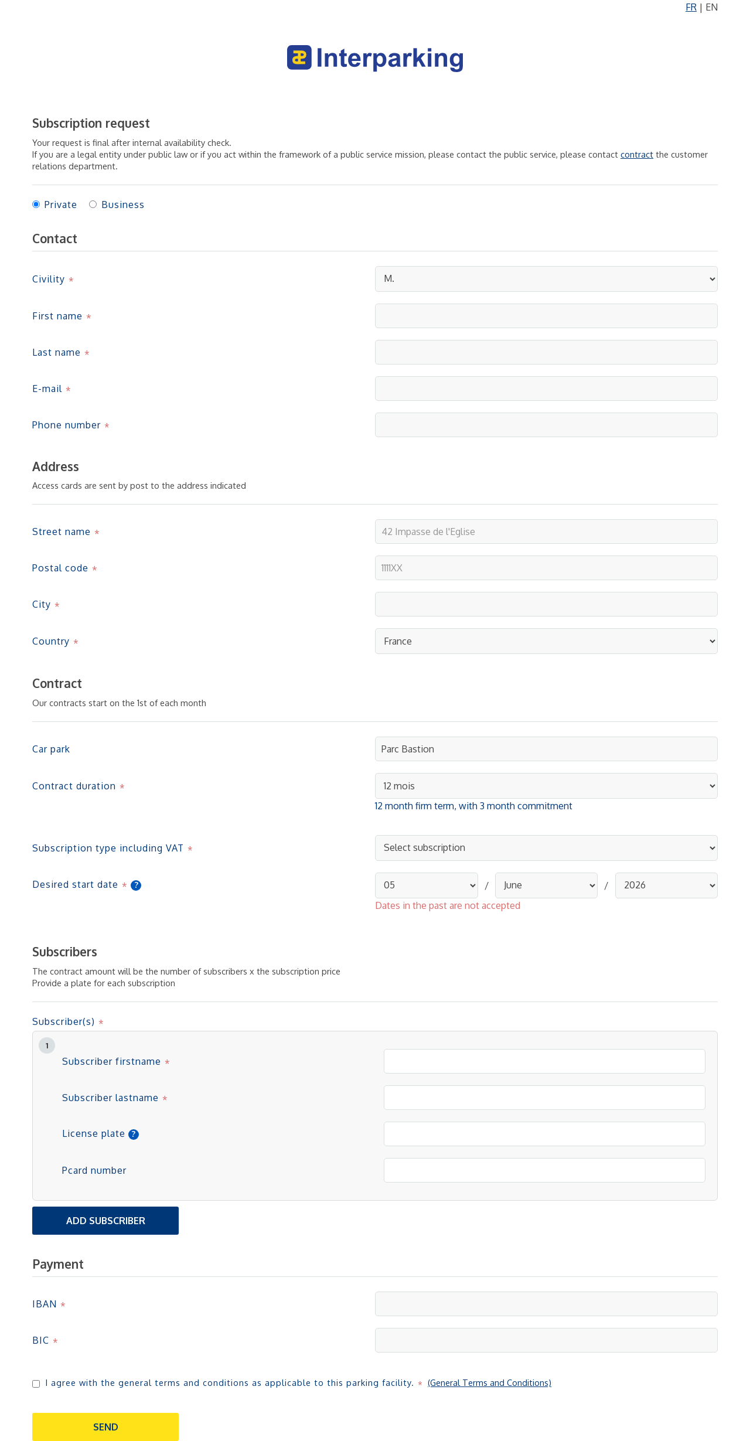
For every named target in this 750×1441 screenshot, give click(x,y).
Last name (56, 352)
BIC (40, 1340)
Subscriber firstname (111, 1061)
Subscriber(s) (63, 1021)
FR (691, 7)
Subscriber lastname (110, 1097)
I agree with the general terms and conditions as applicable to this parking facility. (230, 1382)
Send (105, 1427)
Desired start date (75, 884)
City (41, 604)
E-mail (47, 388)
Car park (51, 749)
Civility (48, 279)
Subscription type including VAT (108, 848)
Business (123, 204)
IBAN (44, 1304)
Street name (61, 531)
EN (711, 7)
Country (51, 641)
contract (637, 154)
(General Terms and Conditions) (489, 1382)
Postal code (60, 568)
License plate (93, 1134)
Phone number (66, 425)
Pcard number (94, 1170)
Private (61, 204)
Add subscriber (105, 1221)
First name (57, 316)
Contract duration (74, 786)
